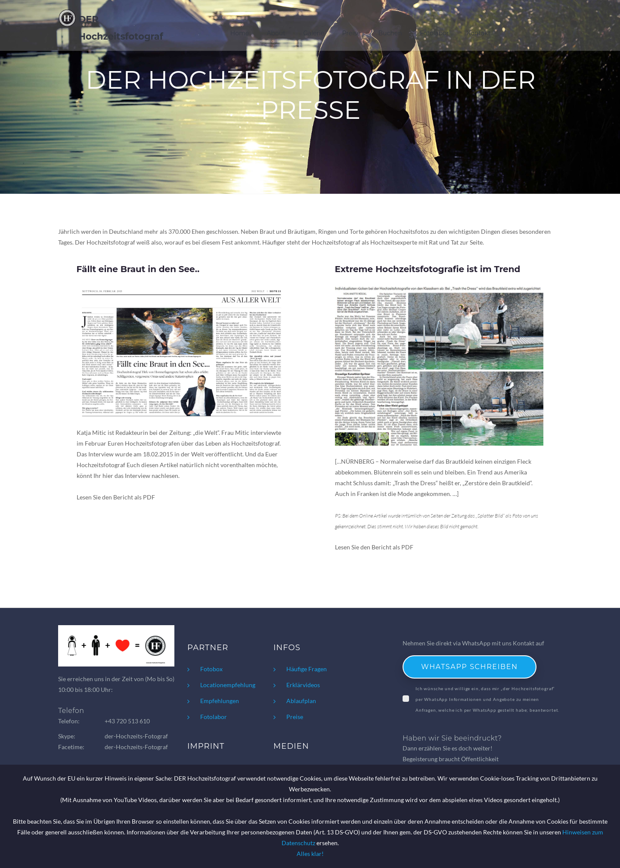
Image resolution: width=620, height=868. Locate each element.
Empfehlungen (219, 700)
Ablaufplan (301, 700)
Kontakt (479, 27)
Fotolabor (434, 27)
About (276, 27)
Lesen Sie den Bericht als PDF (116, 497)
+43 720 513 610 (127, 721)
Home (240, 27)
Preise (351, 27)
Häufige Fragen (306, 669)
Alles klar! (310, 853)
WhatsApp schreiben (469, 667)
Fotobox (211, 669)
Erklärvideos (303, 684)
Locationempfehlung (227, 684)
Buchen (390, 27)
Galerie (314, 27)
